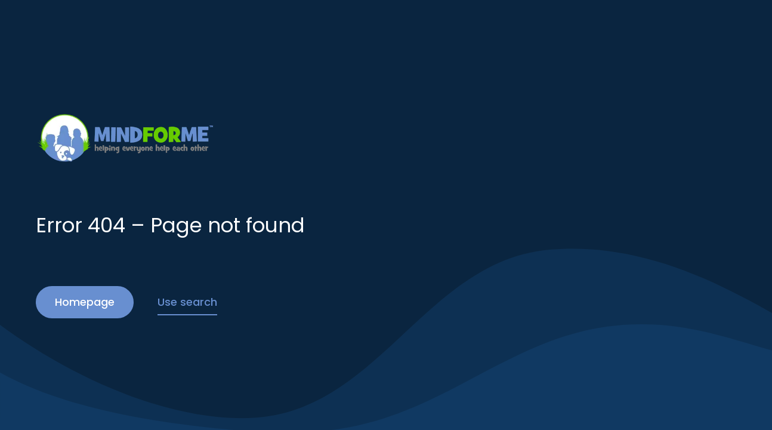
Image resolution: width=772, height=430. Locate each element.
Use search (187, 301)
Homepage (85, 301)
